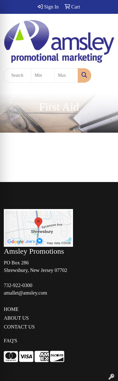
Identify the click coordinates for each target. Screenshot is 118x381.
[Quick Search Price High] (66, 75)
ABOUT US (16, 318)
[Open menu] (105, 75)
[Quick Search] (17, 75)
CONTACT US (19, 326)
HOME (11, 309)
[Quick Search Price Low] (43, 75)
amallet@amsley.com (25, 292)
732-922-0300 (18, 285)
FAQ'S (10, 340)
